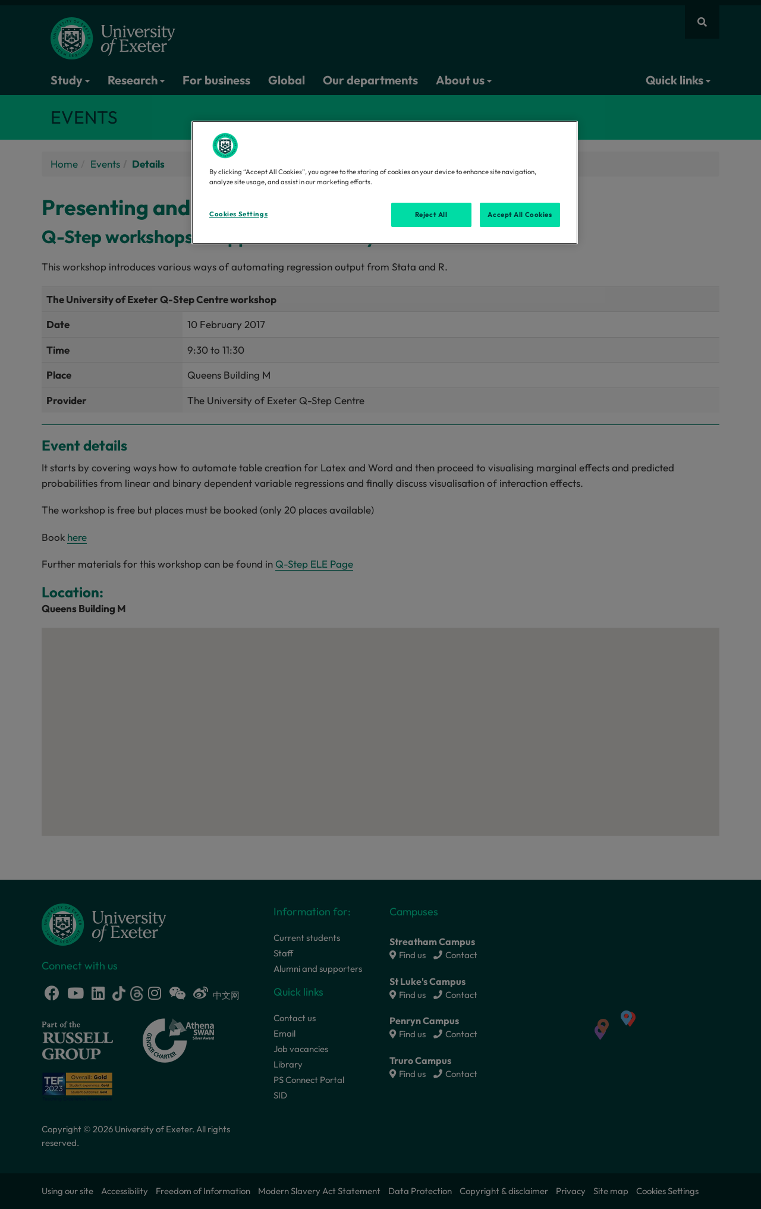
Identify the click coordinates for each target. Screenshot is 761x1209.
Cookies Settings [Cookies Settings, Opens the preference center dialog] (238, 214)
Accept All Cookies (520, 214)
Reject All (431, 214)
